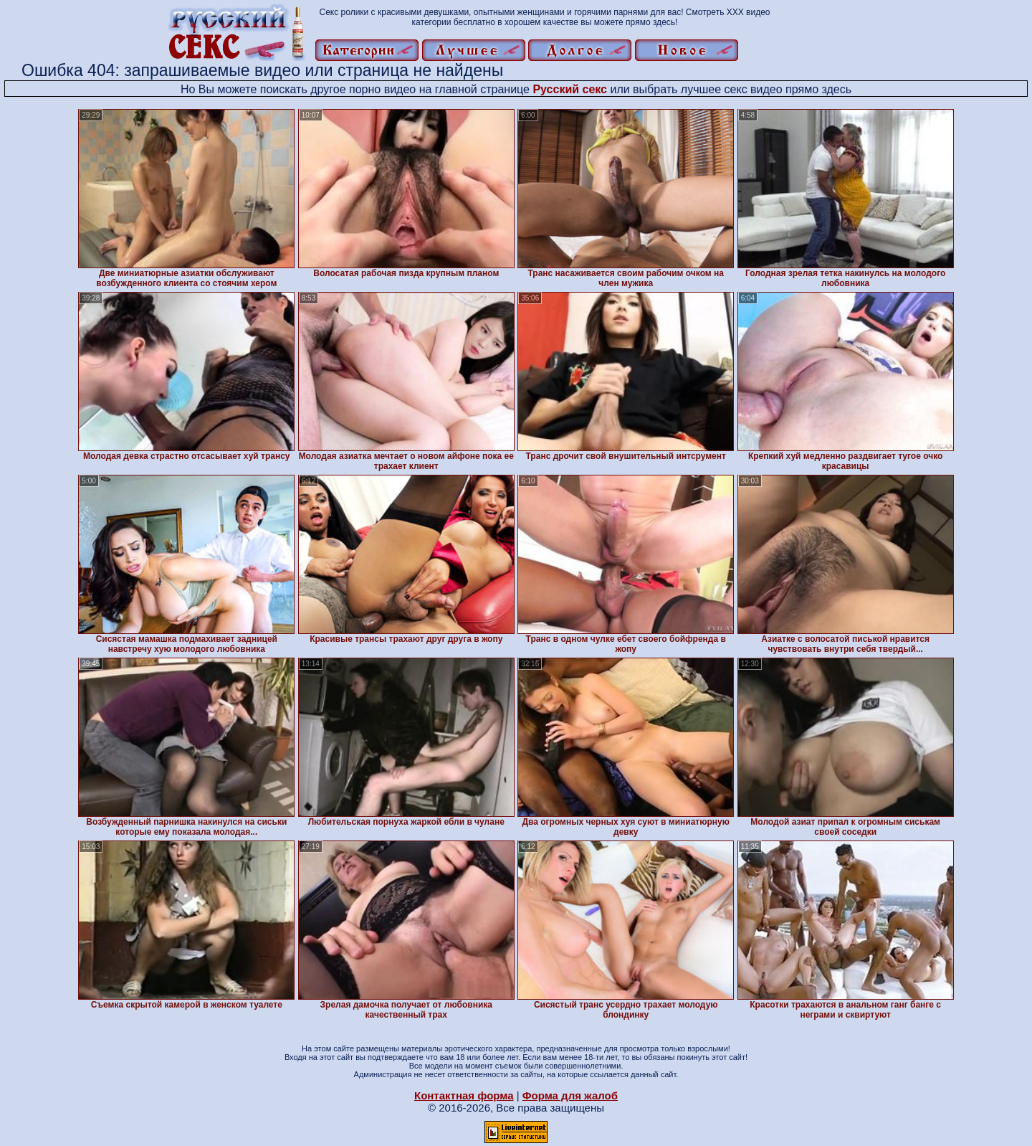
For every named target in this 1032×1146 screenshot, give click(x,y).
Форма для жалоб (570, 1095)
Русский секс (569, 89)
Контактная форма (464, 1095)
